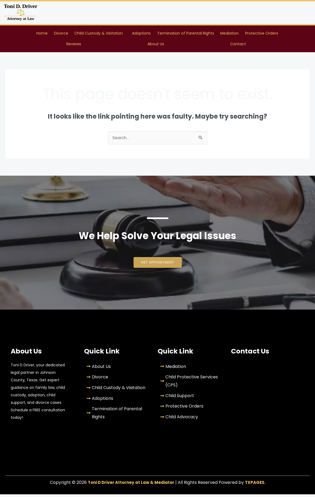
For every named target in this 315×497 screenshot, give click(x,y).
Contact (238, 45)
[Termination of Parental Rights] (116, 415)
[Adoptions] (116, 401)
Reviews (73, 45)
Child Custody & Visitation (98, 33)
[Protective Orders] (190, 409)
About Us (155, 45)
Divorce (61, 33)
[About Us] (116, 369)
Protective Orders (261, 33)
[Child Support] (190, 398)
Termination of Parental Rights (185, 33)
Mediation (229, 33)
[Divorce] (116, 379)
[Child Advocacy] (190, 419)
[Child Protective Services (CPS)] (190, 383)
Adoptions (141, 33)
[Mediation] (190, 369)
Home (42, 33)
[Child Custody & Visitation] (116, 390)
